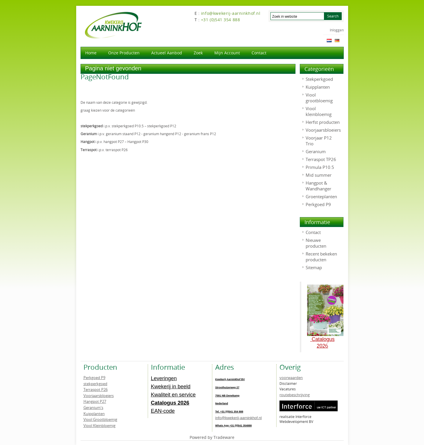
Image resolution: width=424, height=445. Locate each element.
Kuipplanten (318, 87)
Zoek (198, 53)
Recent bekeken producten (321, 256)
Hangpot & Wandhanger (318, 186)
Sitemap (314, 267)
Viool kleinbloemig (319, 111)
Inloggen (337, 30)
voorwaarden (291, 377)
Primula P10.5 (320, 167)
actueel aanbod (166, 53)
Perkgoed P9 (318, 204)
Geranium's (93, 407)
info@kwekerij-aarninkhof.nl (238, 418)
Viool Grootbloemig (100, 419)
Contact (259, 53)
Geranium (316, 151)
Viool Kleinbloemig (99, 425)
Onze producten (124, 53)
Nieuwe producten (316, 243)
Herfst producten (323, 122)
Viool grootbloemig (319, 97)
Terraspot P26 (95, 389)
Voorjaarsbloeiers (323, 130)
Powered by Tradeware (212, 437)
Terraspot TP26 (321, 159)
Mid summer (319, 175)
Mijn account (227, 53)
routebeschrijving (294, 394)
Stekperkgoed (319, 79)
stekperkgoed (95, 383)
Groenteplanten (321, 196)
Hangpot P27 (94, 401)
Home (91, 53)
